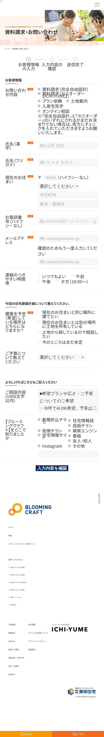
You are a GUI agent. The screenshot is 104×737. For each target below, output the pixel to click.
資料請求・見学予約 (27, 657)
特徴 (12, 534)
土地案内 (79, 101)
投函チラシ (83, 425)
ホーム (7, 49)
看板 (77, 435)
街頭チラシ (52, 430)
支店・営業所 (21, 665)
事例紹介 (16, 632)
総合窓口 (16, 673)
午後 (46, 281)
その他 (79, 446)
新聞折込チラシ (54, 419)
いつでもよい (54, 276)
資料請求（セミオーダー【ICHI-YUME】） (63, 93)
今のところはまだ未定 (62, 342)
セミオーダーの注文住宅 (26, 693)
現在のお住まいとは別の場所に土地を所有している (69, 324)
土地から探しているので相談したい (70, 334)
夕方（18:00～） (75, 281)
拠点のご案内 (21, 648)
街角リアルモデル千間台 (29, 582)
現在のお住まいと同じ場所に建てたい (68, 314)
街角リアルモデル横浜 (27, 589)
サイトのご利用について (72, 632)
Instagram (52, 446)
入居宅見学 (52, 106)
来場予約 (17, 604)
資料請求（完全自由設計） (65, 89)
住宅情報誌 (83, 420)
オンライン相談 (56, 111)
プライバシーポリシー (69, 640)
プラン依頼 (52, 101)
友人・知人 (82, 440)
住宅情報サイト (54, 435)
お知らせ (17, 640)
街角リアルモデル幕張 (27, 567)
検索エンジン (85, 430)
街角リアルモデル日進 (27, 574)
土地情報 (16, 623)
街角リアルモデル (25, 559)
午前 (80, 276)
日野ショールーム (24, 597)
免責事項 (56, 648)
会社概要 (56, 623)
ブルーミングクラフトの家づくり (41, 543)
